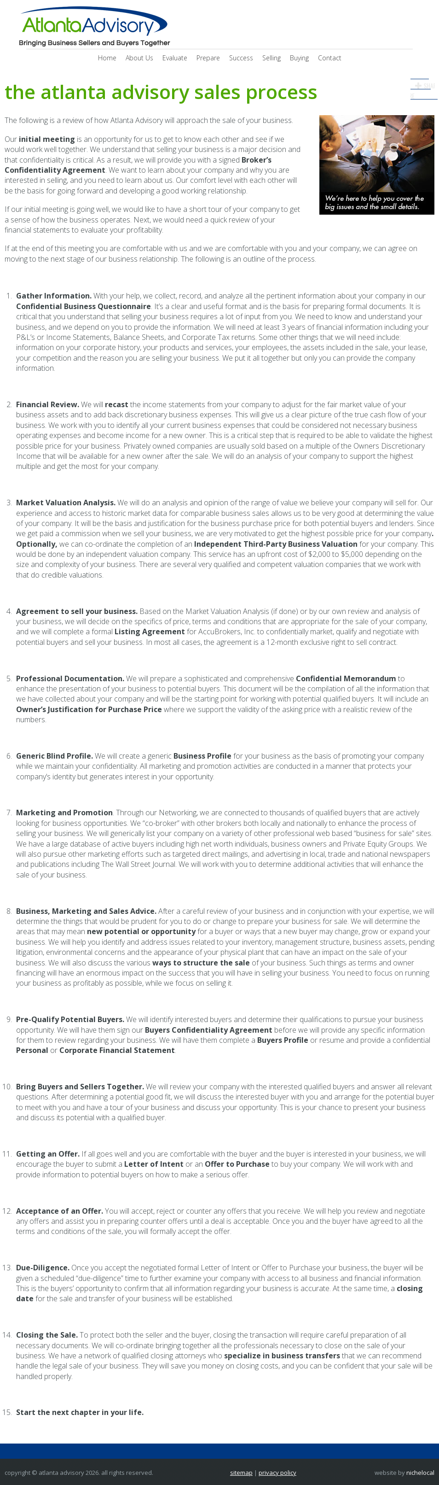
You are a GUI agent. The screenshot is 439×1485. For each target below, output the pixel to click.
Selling (271, 57)
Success (241, 57)
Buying (299, 57)
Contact (329, 57)
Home (107, 57)
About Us (139, 57)
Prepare (208, 57)
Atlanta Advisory (93, 27)
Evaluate (174, 57)
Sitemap (241, 1472)
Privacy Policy (277, 1472)
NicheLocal (420, 1472)
